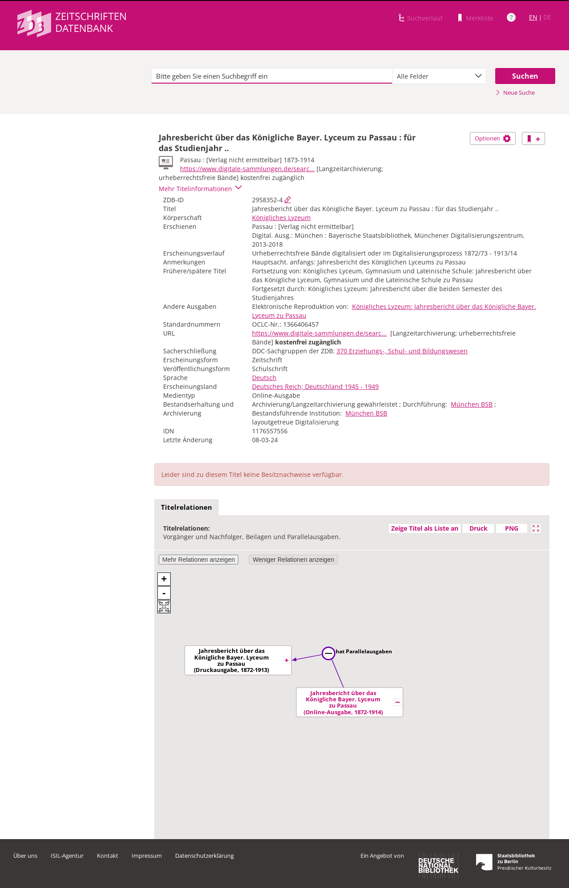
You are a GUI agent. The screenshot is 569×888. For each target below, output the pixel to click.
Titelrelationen (186, 507)
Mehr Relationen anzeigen (198, 559)
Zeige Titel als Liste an (424, 528)
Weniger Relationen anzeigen (293, 559)
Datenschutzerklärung (204, 856)
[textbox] (272, 76)
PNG (511, 528)
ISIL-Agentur (67, 856)
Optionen (493, 138)
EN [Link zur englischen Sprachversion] (533, 17)
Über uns (25, 856)
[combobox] (439, 76)
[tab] (186, 507)
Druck (478, 528)
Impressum (147, 856)
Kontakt (107, 856)
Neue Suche (515, 92)
